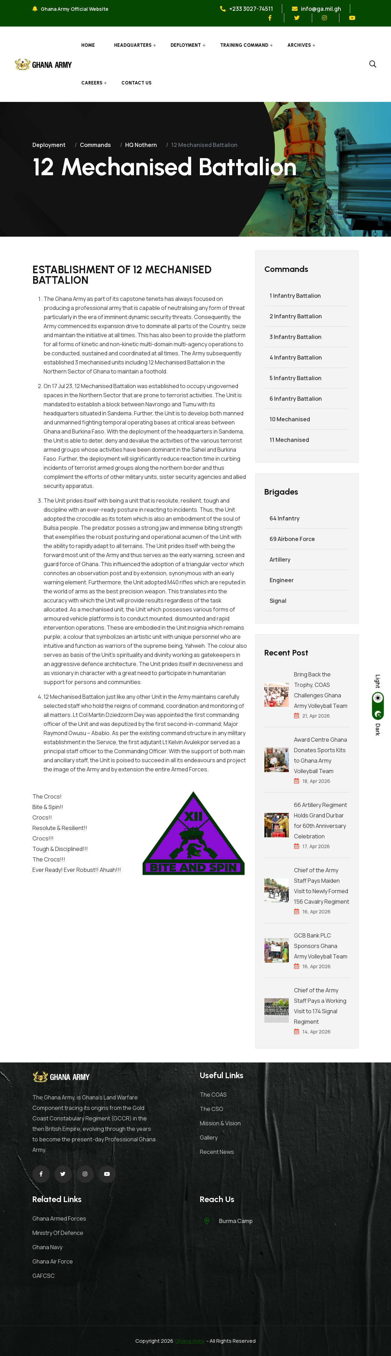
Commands (95, 145)
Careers (91, 83)
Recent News (217, 1152)
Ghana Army (190, 1340)
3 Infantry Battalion (296, 337)
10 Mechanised (290, 419)
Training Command (244, 45)
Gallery (209, 1137)
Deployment (186, 45)
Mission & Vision (220, 1123)
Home (88, 45)
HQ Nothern (141, 145)
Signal (278, 601)
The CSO (211, 1109)
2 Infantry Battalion (296, 316)
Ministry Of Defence (57, 1233)
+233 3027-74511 (246, 9)
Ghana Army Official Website (70, 9)
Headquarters (132, 45)
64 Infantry (285, 518)
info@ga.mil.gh (316, 9)
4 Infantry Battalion (296, 357)
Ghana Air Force (52, 1261)
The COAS (213, 1094)
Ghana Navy (47, 1247)
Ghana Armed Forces (59, 1218)
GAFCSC (43, 1276)
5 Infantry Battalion (296, 378)
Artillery (280, 559)
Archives (299, 45)
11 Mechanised (289, 440)
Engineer (282, 580)
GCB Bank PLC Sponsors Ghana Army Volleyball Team (320, 946)
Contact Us (136, 83)
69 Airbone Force (292, 539)
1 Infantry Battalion (295, 295)
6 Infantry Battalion (296, 398)
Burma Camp (236, 1221)
